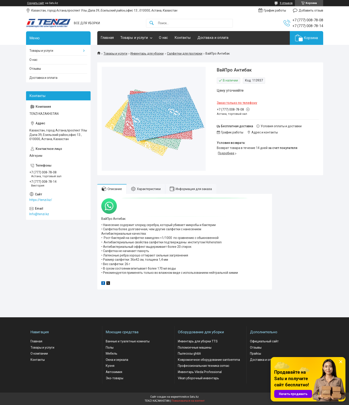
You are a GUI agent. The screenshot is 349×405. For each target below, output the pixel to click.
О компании (39, 353)
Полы (110, 347)
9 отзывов (286, 3)
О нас (163, 38)
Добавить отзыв (311, 10)
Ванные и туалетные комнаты (128, 341)
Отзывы (35, 68)
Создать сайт (35, 3)
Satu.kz (194, 396)
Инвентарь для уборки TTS (198, 341)
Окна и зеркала (117, 359)
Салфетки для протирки (184, 53)
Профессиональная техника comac (203, 365)
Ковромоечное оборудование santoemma (209, 359)
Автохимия (114, 372)
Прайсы (255, 353)
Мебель (111, 353)
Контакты (182, 38)
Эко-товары (114, 378)
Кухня (110, 365)
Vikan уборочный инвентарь (198, 378)
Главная (107, 38)
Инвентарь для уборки (147, 53)
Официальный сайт (264, 341)
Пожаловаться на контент (188, 400)
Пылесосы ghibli (189, 353)
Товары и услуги (134, 38)
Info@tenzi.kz (39, 214)
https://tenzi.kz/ (40, 200)
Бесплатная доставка (237, 126)
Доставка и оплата (212, 38)
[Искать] (151, 23)
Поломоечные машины (194, 347)
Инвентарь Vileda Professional (200, 372)
